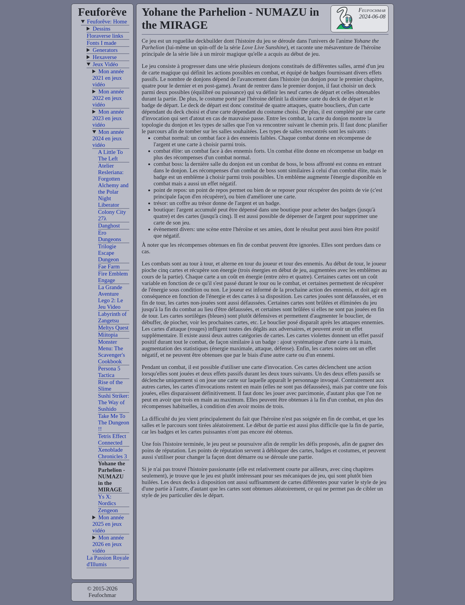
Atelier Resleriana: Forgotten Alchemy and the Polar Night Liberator (113, 185)
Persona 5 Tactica (109, 371)
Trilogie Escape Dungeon (108, 252)
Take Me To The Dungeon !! (113, 422)
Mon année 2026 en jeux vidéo (108, 544)
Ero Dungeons (109, 236)
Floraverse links (105, 36)
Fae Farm (109, 266)
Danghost (109, 225)
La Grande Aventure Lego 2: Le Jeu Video (110, 297)
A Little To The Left (110, 155)
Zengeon (108, 510)
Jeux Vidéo (105, 64)
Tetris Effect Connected (112, 439)
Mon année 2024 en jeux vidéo (108, 138)
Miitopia (108, 335)
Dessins (102, 29)
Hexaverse (105, 57)
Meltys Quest (113, 327)
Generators (105, 50)
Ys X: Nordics (107, 499)
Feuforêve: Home (107, 21)
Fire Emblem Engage (113, 276)
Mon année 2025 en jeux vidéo (108, 524)
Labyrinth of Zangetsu (112, 317)
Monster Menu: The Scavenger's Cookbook (111, 351)
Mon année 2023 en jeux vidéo (108, 118)
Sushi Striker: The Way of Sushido (113, 402)
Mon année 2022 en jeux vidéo (108, 98)
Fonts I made (101, 43)
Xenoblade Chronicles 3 (112, 453)
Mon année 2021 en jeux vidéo (108, 77)
